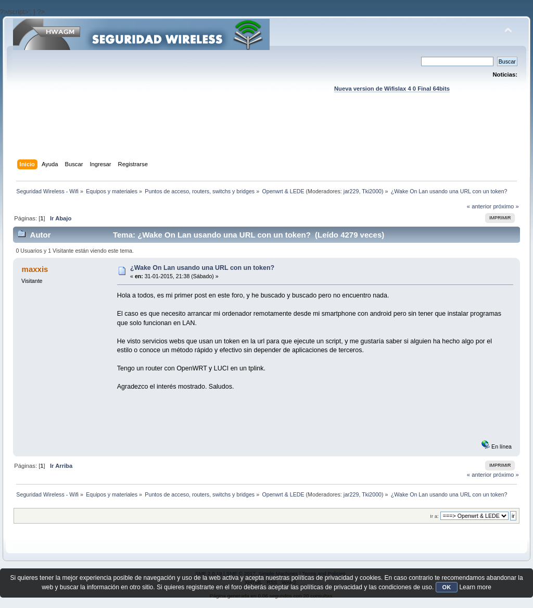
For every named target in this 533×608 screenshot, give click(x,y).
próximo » (505, 206)
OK (446, 587)
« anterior (479, 206)
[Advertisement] (266, 136)
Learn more (475, 587)
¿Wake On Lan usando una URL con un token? (202, 267)
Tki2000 (372, 191)
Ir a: (434, 516)
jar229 (351, 191)
